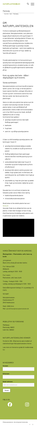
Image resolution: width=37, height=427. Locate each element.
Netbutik (5, 206)
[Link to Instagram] (32, 424)
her (4, 350)
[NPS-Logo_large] (15, 4)
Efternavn (6, 374)
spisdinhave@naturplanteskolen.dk (17, 309)
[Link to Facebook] (29, 424)
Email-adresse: (8, 381)
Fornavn (5, 366)
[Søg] (27, 4)
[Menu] (31, 4)
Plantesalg (6, 11)
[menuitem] (27, 4)
